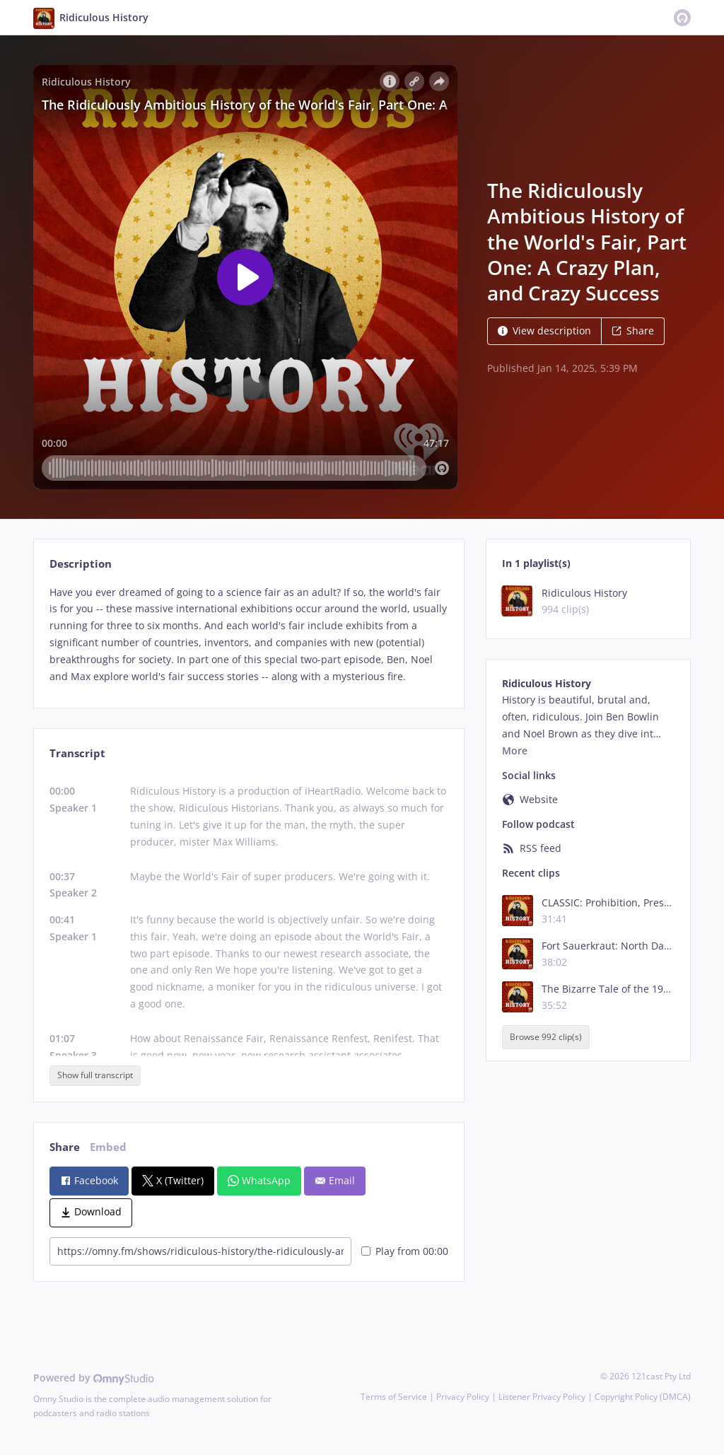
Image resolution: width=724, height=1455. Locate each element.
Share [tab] (64, 1147)
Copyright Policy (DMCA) (643, 1397)
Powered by (93, 1377)
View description (544, 330)
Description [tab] (80, 563)
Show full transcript (95, 1075)
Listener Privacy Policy (541, 1397)
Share (633, 330)
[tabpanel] (248, 634)
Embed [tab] (108, 1147)
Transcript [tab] (77, 753)
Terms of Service (394, 1397)
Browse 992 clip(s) (546, 1037)
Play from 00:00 (404, 1251)
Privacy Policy (462, 1397)
